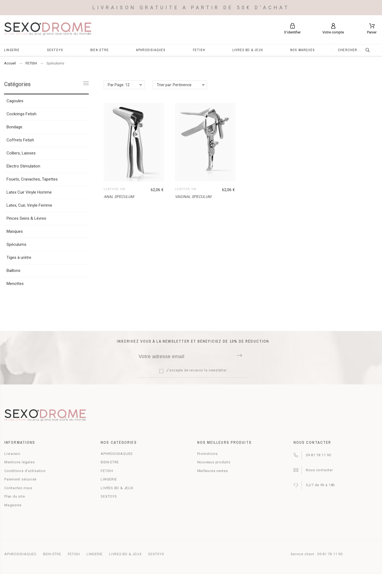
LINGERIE (109, 479)
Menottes (15, 283)
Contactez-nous (18, 488)
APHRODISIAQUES (117, 454)
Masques (15, 231)
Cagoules (15, 100)
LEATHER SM (114, 189)
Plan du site (14, 496)
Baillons (13, 270)
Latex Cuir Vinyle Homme (29, 192)
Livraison (12, 454)
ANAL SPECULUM (119, 196)
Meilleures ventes (212, 471)
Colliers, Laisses (21, 153)
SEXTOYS (109, 496)
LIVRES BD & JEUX (117, 488)
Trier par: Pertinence (174, 85)
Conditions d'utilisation (25, 471)
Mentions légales (19, 462)
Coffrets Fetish (20, 140)
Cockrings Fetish (21, 113)
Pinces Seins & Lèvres (26, 218)
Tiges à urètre (19, 257)
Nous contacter (319, 470)
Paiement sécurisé (20, 479)
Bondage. (15, 127)
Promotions (207, 454)
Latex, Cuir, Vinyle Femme (29, 205)
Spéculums (16, 244)
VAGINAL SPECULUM (193, 196)
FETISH (107, 471)
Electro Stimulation (23, 166)
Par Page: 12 (119, 85)
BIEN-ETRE (110, 462)
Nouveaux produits (213, 462)
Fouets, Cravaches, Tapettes (32, 179)
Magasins (12, 505)
